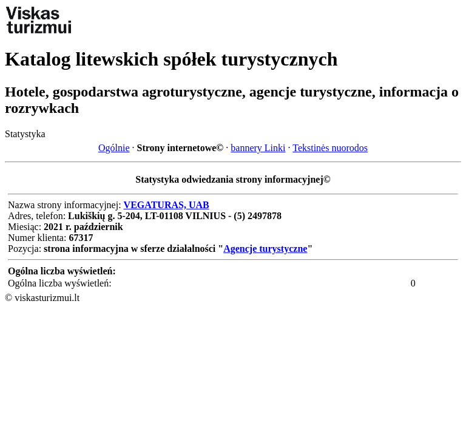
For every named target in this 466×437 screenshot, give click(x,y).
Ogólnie (114, 148)
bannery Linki (258, 148)
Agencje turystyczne (265, 248)
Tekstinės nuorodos (330, 148)
